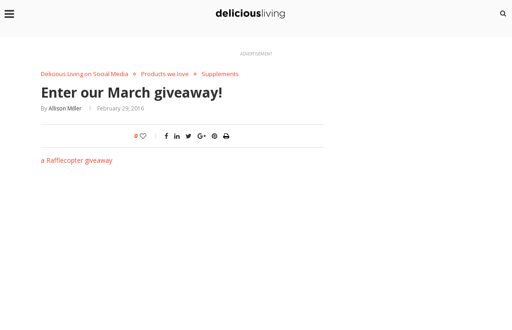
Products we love (165, 74)
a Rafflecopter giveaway (76, 160)
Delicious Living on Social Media (84, 74)
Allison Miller (65, 108)
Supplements (220, 74)
